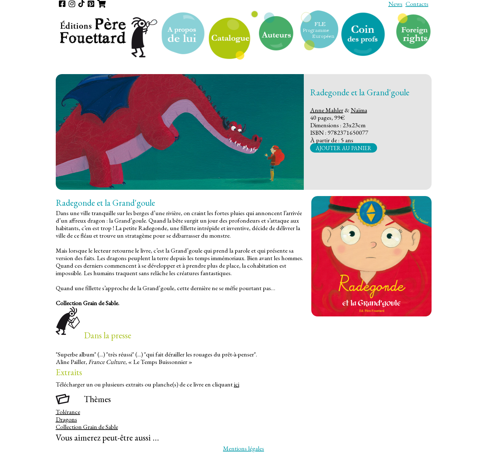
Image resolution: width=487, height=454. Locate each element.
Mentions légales (243, 448)
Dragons (66, 419)
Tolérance (68, 412)
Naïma (359, 110)
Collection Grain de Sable (87, 427)
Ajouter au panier (343, 147)
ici (236, 384)
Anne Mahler (326, 110)
